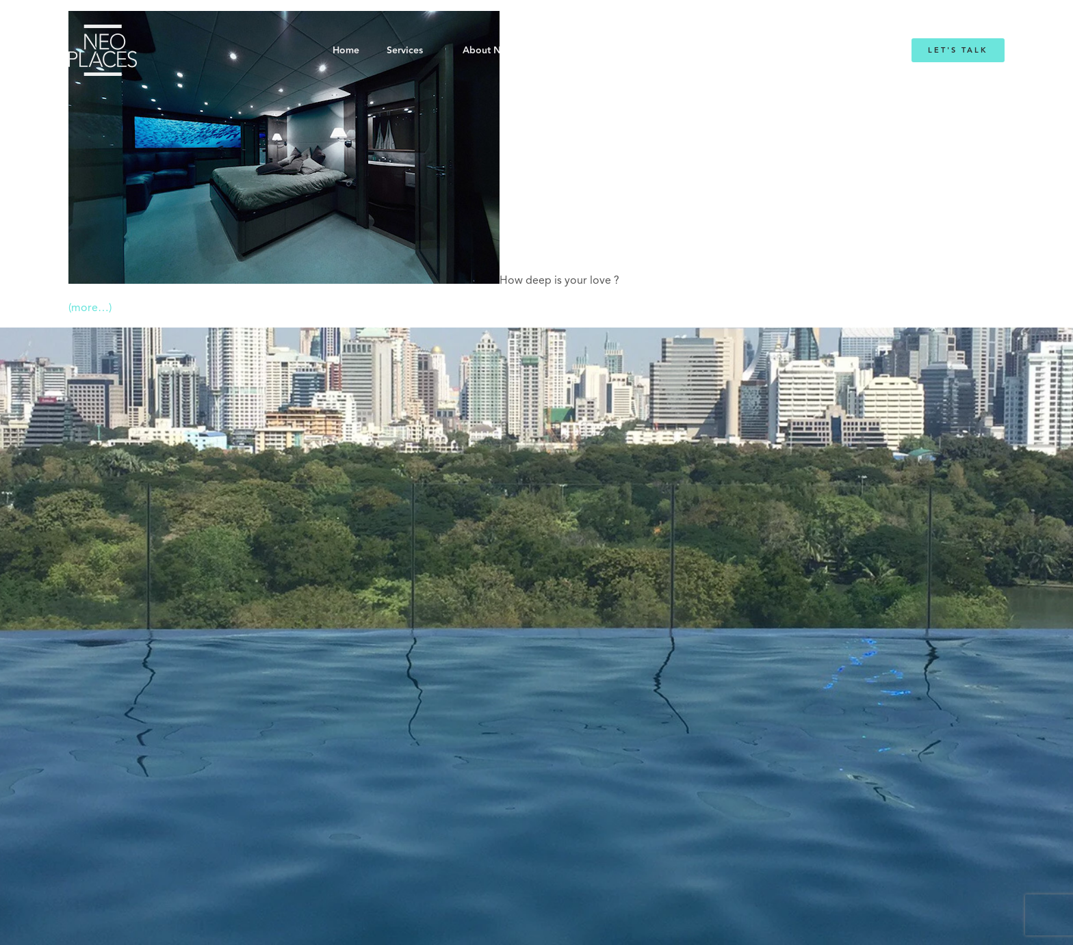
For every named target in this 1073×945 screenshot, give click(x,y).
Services (405, 50)
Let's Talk (958, 50)
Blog (705, 50)
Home (346, 50)
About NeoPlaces (502, 50)
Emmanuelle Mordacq (618, 50)
